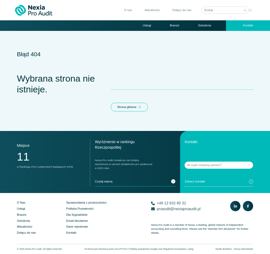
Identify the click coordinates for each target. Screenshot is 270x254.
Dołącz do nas (180, 10)
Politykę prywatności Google (143, 249)
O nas (126, 10)
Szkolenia (204, 25)
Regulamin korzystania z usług (178, 249)
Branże (174, 25)
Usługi (147, 25)
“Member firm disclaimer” (221, 228)
